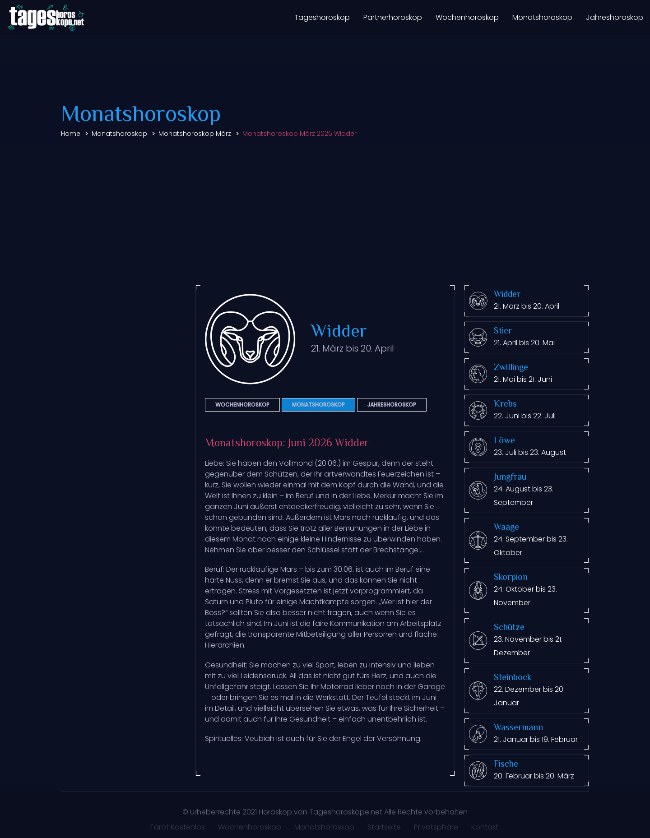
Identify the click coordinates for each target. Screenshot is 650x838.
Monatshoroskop (542, 17)
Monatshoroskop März (194, 133)
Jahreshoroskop (614, 17)
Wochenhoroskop (467, 17)
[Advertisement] (325, 212)
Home (70, 133)
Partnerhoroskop (392, 17)
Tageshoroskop (322, 17)
